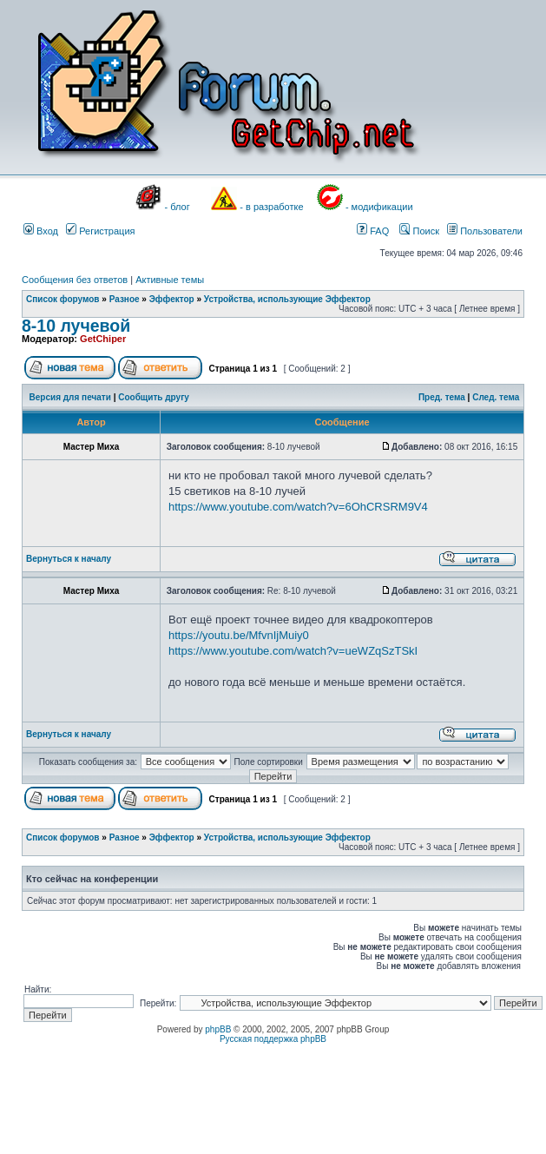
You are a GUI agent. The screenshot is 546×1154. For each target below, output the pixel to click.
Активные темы (169, 279)
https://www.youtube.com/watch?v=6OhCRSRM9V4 (298, 506)
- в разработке (271, 206)
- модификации (379, 206)
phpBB (218, 1029)
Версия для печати (70, 397)
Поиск (419, 231)
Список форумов (63, 299)
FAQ (373, 231)
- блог (177, 206)
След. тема (495, 397)
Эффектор (171, 299)
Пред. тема (441, 397)
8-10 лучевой (76, 325)
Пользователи (485, 231)
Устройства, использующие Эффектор (287, 299)
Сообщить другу (153, 397)
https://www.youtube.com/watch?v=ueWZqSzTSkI (293, 650)
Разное (124, 299)
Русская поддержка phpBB (273, 1039)
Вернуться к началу (68, 559)
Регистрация (100, 231)
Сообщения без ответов (75, 279)
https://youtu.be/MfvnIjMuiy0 (238, 635)
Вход (40, 231)
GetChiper (103, 338)
